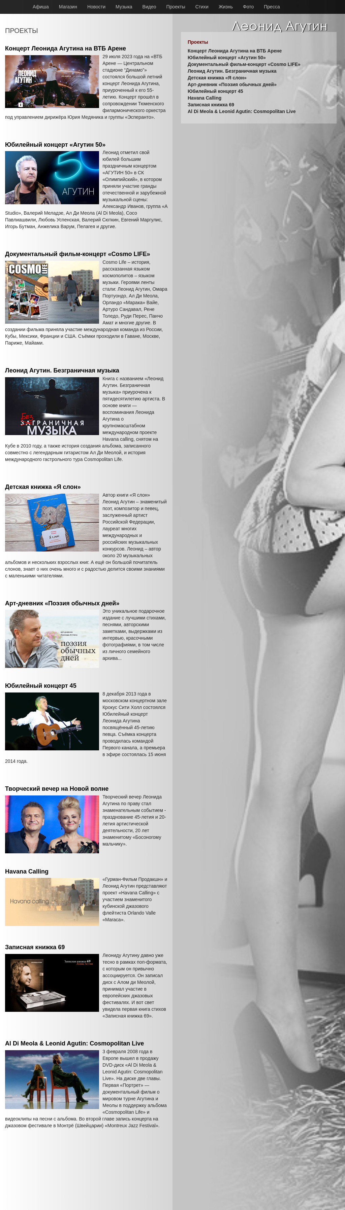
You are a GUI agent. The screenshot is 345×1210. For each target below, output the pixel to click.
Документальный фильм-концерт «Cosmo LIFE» (77, 254)
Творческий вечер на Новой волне (56, 788)
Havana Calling (27, 871)
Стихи (202, 6)
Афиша (41, 6)
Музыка (124, 6)
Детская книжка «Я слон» (43, 487)
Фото (248, 6)
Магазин (68, 6)
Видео (149, 6)
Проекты (175, 6)
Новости (96, 6)
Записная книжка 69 (35, 947)
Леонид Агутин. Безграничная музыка (62, 370)
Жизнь (226, 6)
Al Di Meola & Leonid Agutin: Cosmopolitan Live (74, 1043)
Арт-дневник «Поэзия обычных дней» (62, 603)
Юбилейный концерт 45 (40, 685)
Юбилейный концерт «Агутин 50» (55, 144)
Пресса (272, 6)
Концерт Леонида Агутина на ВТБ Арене (65, 48)
